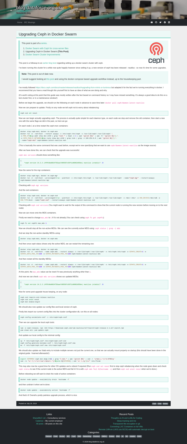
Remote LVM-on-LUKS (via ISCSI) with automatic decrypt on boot (126, 429)
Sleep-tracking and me (126, 421)
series (44, 43)
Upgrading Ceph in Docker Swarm (48, 34)
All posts (39, 424)
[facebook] (165, 22)
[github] (156, 22)
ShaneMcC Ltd (39, 418)
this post (50, 79)
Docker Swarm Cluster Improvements (43, 54)
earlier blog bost (49, 63)
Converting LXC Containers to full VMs (126, 427)
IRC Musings (29, 22)
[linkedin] (169, 22)
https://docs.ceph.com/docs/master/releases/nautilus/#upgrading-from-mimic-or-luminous (73, 87)
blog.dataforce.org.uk (38, 7)
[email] (152, 22)
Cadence (39, 421)
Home (19, 22)
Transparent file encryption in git (126, 424)
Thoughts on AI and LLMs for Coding (126, 418)
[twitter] (160, 22)
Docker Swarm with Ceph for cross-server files (47, 48)
